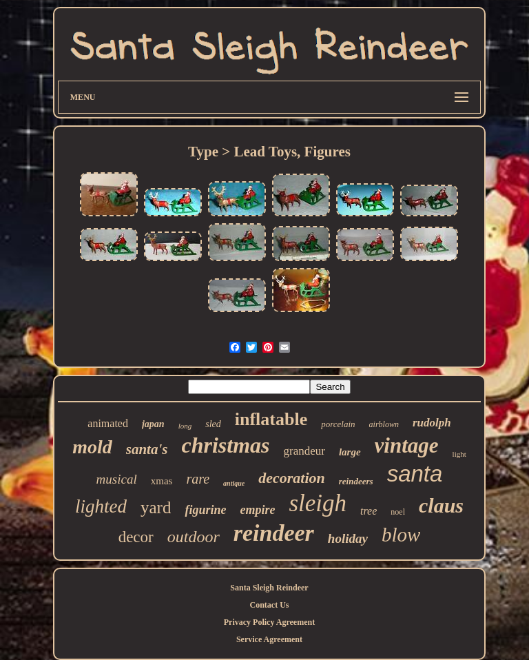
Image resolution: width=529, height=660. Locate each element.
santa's (147, 449)
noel (398, 512)
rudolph (432, 422)
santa (415, 473)
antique (234, 483)
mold (92, 446)
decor (136, 537)
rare (197, 478)
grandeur (304, 450)
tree (368, 511)
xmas (162, 480)
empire (257, 510)
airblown (384, 424)
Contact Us (269, 605)
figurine (205, 510)
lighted (101, 506)
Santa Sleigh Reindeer (269, 587)
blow (401, 535)
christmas (225, 445)
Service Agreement (269, 639)
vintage (407, 445)
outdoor (193, 537)
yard (156, 507)
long (185, 426)
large (350, 451)
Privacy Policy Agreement (269, 622)
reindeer (274, 533)
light (459, 454)
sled (213, 424)
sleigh (317, 503)
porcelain (338, 424)
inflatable (271, 419)
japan (153, 424)
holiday (348, 538)
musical (116, 479)
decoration (291, 477)
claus (441, 505)
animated (107, 423)
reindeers (356, 481)
